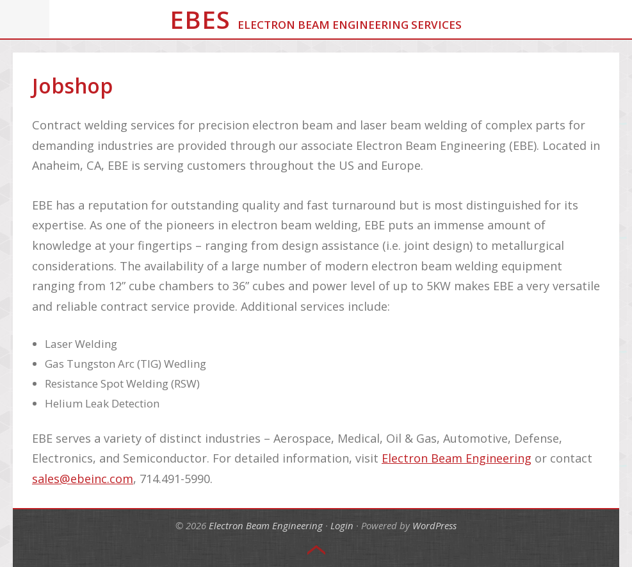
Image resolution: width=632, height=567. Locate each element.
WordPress (434, 525)
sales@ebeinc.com (82, 478)
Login (341, 525)
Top (316, 550)
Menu (25, 19)
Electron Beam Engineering (456, 458)
